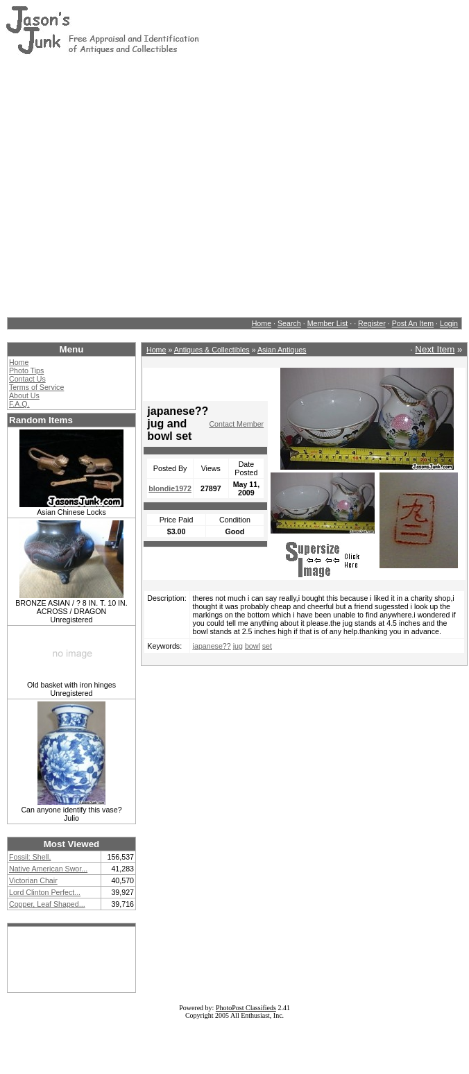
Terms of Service (36, 387)
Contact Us (27, 379)
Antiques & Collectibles (212, 350)
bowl (252, 646)
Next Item (434, 349)
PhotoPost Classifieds (246, 1008)
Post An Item (413, 323)
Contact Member (236, 424)
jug (238, 646)
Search (289, 323)
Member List (327, 323)
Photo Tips (26, 370)
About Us (24, 395)
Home (261, 323)
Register (372, 323)
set (267, 646)
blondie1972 (169, 488)
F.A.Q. (19, 404)
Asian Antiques (282, 350)
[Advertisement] (136, 186)
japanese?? (212, 646)
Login (449, 323)
